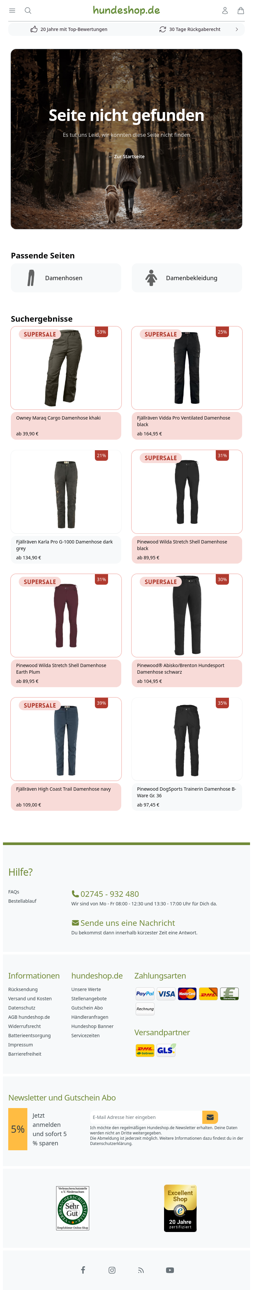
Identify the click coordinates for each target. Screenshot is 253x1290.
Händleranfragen (89, 1017)
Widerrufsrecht (24, 1026)
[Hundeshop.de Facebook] (83, 1270)
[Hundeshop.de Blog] (141, 1270)
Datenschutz (21, 1008)
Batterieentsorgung (29, 1035)
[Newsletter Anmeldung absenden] (210, 1117)
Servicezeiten (85, 1035)
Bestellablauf (22, 901)
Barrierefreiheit (24, 1054)
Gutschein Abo (87, 1008)
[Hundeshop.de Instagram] (112, 1270)
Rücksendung (23, 989)
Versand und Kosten (30, 998)
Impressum (20, 1044)
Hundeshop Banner (92, 1026)
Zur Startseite (126, 156)
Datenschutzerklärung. (111, 1143)
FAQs (13, 892)
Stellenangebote (89, 998)
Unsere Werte (86, 989)
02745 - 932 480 (105, 894)
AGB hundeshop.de (29, 1017)
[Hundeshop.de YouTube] (170, 1270)
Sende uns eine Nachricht (123, 923)
